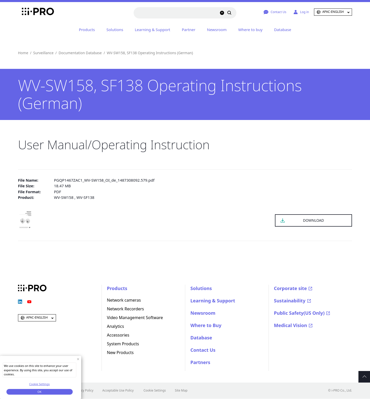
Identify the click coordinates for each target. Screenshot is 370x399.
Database (282, 29)
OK (39, 392)
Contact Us (203, 350)
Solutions (114, 29)
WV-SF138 (86, 197)
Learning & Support (152, 29)
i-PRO (32, 12)
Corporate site (290, 288)
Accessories (118, 335)
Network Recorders (125, 309)
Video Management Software (135, 317)
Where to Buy (205, 325)
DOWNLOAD (313, 220)
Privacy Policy (84, 390)
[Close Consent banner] (78, 359)
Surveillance (43, 52)
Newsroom (217, 29)
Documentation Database (80, 52)
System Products (123, 344)
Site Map (181, 390)
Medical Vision (290, 325)
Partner (189, 29)
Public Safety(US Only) (299, 313)
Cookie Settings (154, 390)
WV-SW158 (63, 197)
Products (87, 29)
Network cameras (124, 300)
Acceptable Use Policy (118, 390)
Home (23, 52)
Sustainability (290, 301)
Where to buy (250, 29)
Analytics (115, 326)
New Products (120, 352)
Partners (200, 362)
